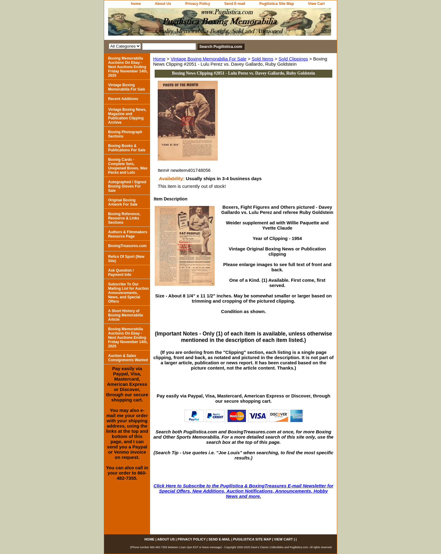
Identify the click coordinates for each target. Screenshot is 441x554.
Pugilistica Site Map (276, 4)
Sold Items (262, 58)
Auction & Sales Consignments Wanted (128, 358)
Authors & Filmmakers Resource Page (127, 234)
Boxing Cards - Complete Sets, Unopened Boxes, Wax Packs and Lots (128, 166)
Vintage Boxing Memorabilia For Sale (208, 58)
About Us (163, 4)
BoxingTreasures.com (127, 246)
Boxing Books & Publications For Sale (126, 148)
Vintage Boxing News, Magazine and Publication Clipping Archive (127, 116)
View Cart (316, 4)
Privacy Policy (197, 4)
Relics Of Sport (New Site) (126, 258)
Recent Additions (123, 99)
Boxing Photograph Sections (125, 134)
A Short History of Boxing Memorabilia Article (125, 315)
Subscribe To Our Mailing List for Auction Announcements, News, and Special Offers (128, 293)
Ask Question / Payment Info (121, 272)
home (136, 4)
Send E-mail (234, 4)
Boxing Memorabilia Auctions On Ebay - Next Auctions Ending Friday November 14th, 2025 (128, 67)
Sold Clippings (293, 58)
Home (159, 58)
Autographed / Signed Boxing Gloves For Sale (127, 186)
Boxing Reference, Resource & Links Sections (124, 218)
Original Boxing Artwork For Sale (123, 202)
